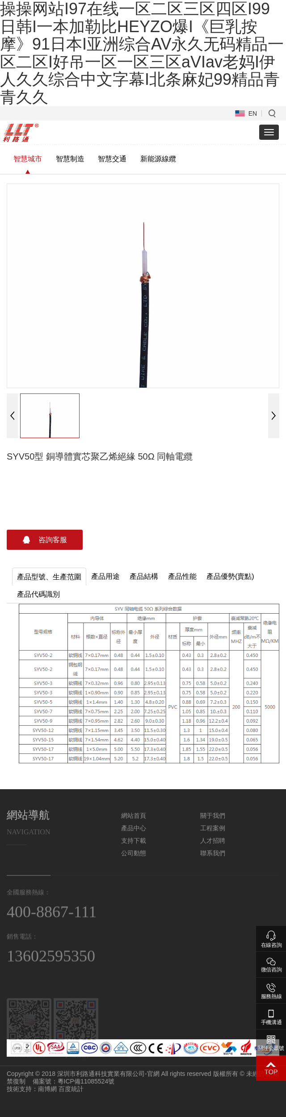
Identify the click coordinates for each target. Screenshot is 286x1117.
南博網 (47, 1088)
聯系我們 (212, 859)
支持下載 (133, 846)
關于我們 (212, 821)
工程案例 (212, 834)
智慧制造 (70, 159)
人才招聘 (212, 846)
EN (252, 113)
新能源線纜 (158, 159)
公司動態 (133, 859)
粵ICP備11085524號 (86, 1081)
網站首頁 (133, 821)
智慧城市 (27, 159)
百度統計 (71, 1088)
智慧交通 (112, 159)
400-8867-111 (52, 919)
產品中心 (133, 834)
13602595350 (51, 963)
